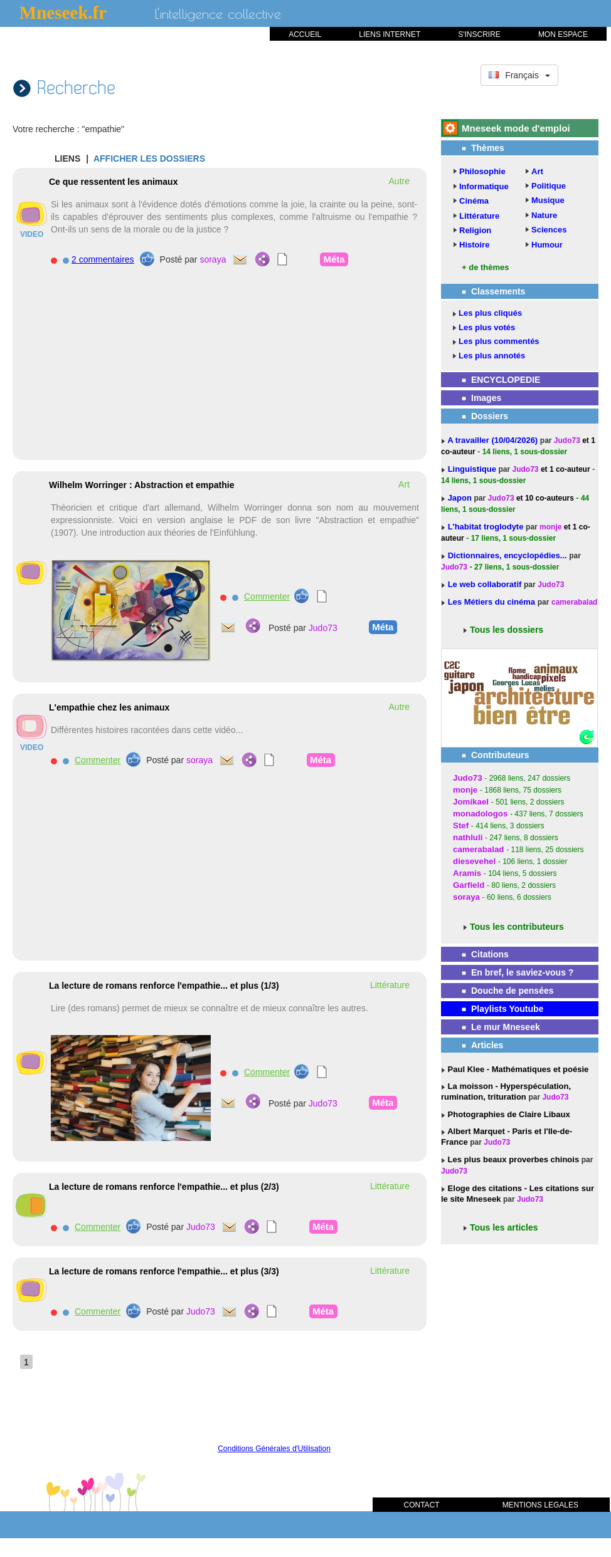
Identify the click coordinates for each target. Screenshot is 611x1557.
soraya (212, 259)
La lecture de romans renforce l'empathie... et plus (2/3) (164, 1187)
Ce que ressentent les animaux (113, 182)
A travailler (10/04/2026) (493, 440)
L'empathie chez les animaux (109, 707)
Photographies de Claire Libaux (507, 1114)
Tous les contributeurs (517, 927)
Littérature (479, 216)
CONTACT (422, 1505)
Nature (544, 215)
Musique (548, 200)
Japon (461, 498)
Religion (475, 230)
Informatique (484, 186)
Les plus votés (487, 327)
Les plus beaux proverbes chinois (512, 1159)
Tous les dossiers (506, 630)
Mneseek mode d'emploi (516, 128)
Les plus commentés (499, 341)
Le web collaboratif (485, 584)
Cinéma (474, 201)
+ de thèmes (485, 267)
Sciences (548, 229)
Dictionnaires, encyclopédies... (509, 555)
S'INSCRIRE (479, 34)
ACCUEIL (305, 34)
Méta (333, 258)
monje (550, 527)
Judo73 (323, 628)
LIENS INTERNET (389, 34)
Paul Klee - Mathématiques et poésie (516, 1069)
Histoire (474, 244)
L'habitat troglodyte (487, 526)
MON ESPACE (563, 34)
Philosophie (482, 171)
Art (537, 171)
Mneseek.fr (63, 13)
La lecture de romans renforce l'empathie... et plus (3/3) (164, 1271)
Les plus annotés (492, 355)
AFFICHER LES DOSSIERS (149, 159)
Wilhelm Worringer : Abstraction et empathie (141, 485)
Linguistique (473, 469)
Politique (548, 185)
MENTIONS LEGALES (540, 1505)
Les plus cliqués (490, 313)
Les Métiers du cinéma (491, 602)
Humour (547, 244)
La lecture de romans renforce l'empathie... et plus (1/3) (164, 986)
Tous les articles (504, 1227)
